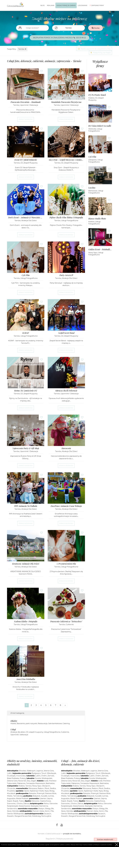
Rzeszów (32, 793)
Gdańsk (43, 798)
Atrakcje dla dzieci (29, 220)
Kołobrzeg (36, 816)
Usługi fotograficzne (69, 220)
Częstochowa (45, 801)
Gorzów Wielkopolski (43, 778)
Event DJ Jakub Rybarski (26, 160)
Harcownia (66, 448)
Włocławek (51, 773)
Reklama (50, 5)
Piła (52, 811)
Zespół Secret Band (66, 333)
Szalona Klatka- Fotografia (25, 621)
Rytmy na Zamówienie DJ (25, 390)
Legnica (39, 771)
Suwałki (44, 796)
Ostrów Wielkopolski (15, 813)
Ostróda (15, 811)
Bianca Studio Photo (97, 218)
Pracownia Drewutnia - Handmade (26, 102)
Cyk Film (26, 275)
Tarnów (22, 49)
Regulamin (50, 839)
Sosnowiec (11, 803)
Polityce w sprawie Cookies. (103, 844)
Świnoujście (46, 816)
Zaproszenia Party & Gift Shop (25, 448)
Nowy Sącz (92, 252)
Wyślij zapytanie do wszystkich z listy (94, 49)
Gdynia (49, 798)
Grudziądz (11, 776)
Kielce (46, 803)
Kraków (91, 98)
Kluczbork (11, 793)
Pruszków (11, 791)
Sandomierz (12, 808)
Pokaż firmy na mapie (100, 53)
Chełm (44, 776)
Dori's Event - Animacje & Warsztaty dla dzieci (25, 217)
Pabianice (21, 783)
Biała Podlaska (13, 778)
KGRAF (25, 333)
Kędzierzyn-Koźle (37, 791)
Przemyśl (40, 793)
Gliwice (20, 803)
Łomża (51, 796)
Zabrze (26, 803)
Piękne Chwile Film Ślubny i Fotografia (66, 217)
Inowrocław (21, 776)
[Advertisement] (47, 750)
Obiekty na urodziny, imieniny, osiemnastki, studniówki (32, 762)
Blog (43, 5)
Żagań (33, 781)
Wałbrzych (31, 771)
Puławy (23, 778)
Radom (41, 788)
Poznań (35, 811)
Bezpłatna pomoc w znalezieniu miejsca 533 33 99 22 (59, 38)
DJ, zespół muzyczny (29, 163)
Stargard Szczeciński (23, 816)
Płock (47, 788)
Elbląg (47, 808)
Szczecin (47, 813)
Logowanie (82, 5)
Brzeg (51, 791)
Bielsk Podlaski (22, 798)
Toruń (43, 773)
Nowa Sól (22, 781)
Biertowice (92, 191)
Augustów (11, 798)
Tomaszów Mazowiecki (35, 783)
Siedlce (53, 788)
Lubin (9, 773)
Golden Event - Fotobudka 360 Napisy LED (100, 249)
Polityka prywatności (64, 839)
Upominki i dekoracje (29, 105)
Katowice (35, 801)
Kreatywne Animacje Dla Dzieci (25, 564)
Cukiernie (70, 624)
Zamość (51, 776)
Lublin (38, 776)
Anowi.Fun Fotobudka (25, 679)
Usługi (13, 729)
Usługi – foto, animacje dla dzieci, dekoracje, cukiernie (80, 762)
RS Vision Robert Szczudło (99, 126)
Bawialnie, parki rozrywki (27, 723)
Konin (47, 811)
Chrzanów (11, 788)
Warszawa (32, 788)
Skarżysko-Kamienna (39, 806)
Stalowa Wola (50, 793)
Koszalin (10, 816)
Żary (28, 781)
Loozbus (91, 187)
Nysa (47, 791)
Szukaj (95, 28)
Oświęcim (46, 786)
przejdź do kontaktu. (72, 834)
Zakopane (92, 160)
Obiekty (13, 721)
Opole (26, 791)
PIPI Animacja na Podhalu (25, 506)
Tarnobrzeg (18, 796)
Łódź (46, 781)
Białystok (36, 796)
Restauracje (43, 723)
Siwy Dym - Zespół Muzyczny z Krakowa (66, 160)
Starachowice (24, 806)
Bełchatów (50, 783)
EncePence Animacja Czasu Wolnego (66, 506)
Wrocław (22, 771)
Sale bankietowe (55, 723)
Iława (9, 811)
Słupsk (15, 801)
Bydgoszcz (36, 773)
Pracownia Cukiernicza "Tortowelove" (66, 621)
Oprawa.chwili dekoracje (66, 390)
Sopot (9, 801)
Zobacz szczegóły (26, 119)
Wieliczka (92, 129)
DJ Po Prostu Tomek (97, 95)
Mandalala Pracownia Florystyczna (66, 102)
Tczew (21, 801)
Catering (66, 723)
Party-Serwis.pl (66, 275)
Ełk (52, 808)
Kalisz (42, 811)
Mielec (10, 796)
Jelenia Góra (49, 771)
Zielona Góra (12, 781)
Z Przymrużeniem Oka (66, 564)
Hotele (13, 723)
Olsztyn (41, 808)
